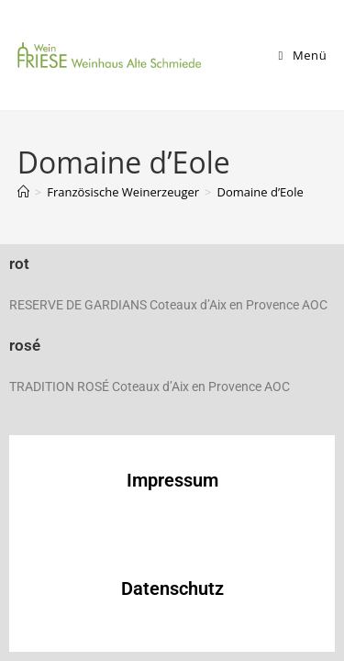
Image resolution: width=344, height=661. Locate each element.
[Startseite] (23, 192)
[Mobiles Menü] (303, 55)
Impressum (172, 480)
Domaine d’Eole (260, 192)
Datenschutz (172, 588)
